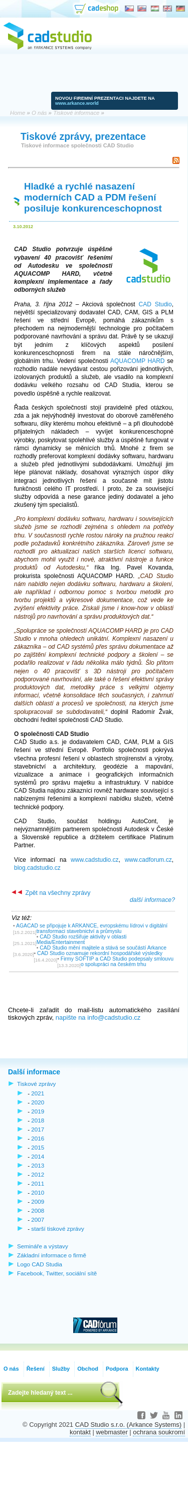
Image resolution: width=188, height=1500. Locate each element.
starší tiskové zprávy (57, 1228)
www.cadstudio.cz (94, 859)
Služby (61, 1369)
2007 (37, 1219)
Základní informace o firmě (51, 1255)
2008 (37, 1210)
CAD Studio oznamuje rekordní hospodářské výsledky (99, 953)
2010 (37, 1192)
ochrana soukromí (159, 1432)
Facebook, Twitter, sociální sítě (57, 1273)
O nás (11, 1369)
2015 (37, 1147)
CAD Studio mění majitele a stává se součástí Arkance (103, 948)
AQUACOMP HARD (137, 360)
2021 (37, 1093)
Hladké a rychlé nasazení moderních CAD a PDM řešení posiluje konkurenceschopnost (93, 197)
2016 (37, 1138)
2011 (37, 1183)
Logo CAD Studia (39, 1264)
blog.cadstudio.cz (37, 867)
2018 (37, 1120)
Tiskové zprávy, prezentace (83, 136)
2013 (37, 1165)
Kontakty (147, 1369)
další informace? (152, 899)
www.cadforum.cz (148, 859)
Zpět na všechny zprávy (51, 892)
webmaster (111, 1432)
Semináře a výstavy (42, 1246)
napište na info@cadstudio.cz (98, 1017)
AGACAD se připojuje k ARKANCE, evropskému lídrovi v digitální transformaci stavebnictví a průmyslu (91, 928)
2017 (37, 1129)
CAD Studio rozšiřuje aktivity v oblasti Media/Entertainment (82, 939)
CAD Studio (154, 304)
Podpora (117, 1369)
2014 (37, 1156)
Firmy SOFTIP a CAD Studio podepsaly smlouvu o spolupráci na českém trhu (117, 961)
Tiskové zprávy (36, 1083)
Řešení (36, 1369)
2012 (37, 1174)
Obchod (87, 1369)
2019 (37, 1111)
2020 (37, 1102)
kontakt (80, 1432)
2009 (37, 1201)
